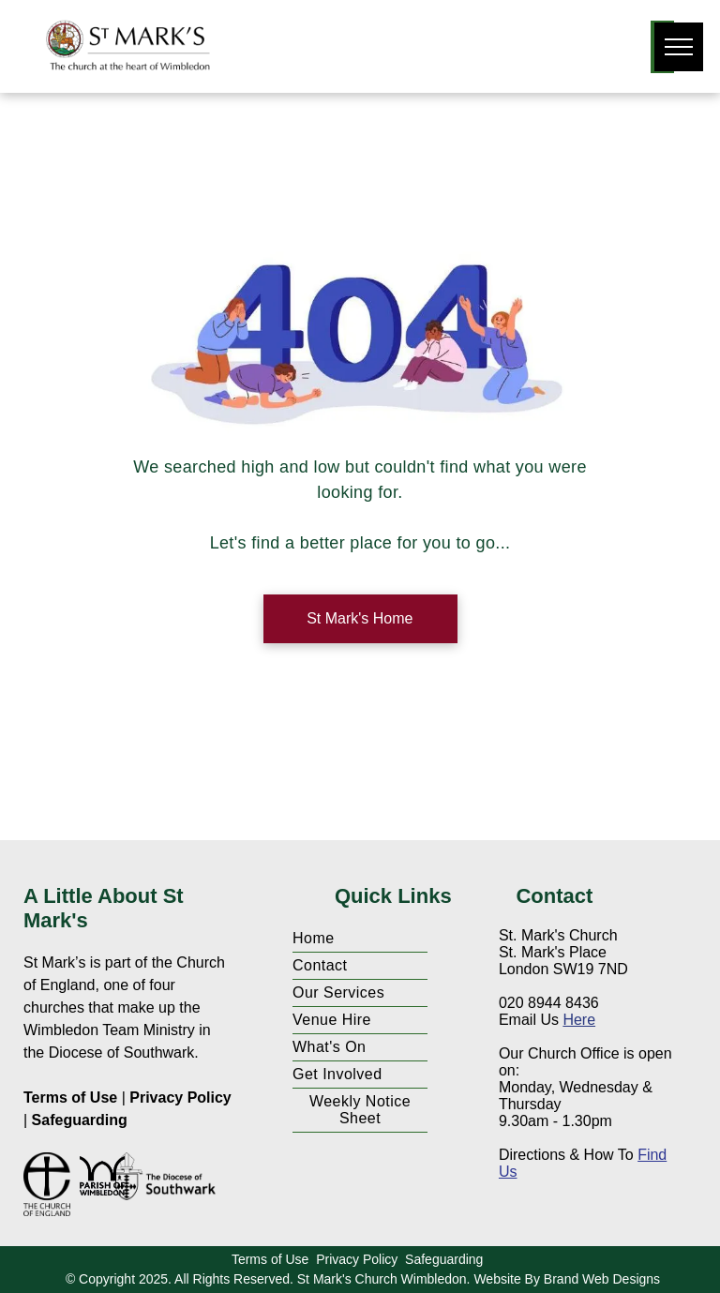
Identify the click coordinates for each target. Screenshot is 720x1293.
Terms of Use (70, 1097)
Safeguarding (80, 1120)
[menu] (678, 47)
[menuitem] (360, 939)
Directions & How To (566, 1155)
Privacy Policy (180, 1097)
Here (578, 1020)
